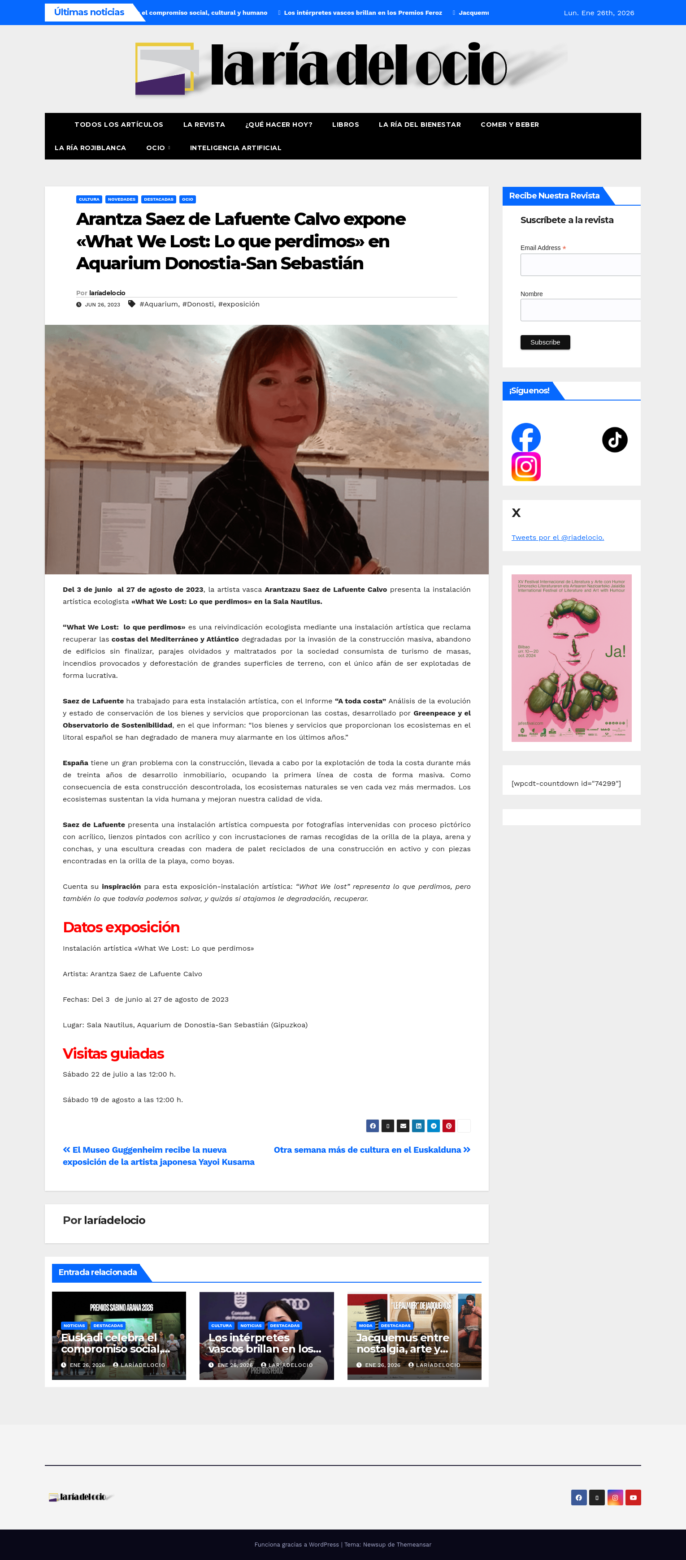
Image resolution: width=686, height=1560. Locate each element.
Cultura (89, 199)
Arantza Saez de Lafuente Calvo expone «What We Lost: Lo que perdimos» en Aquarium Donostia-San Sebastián (240, 241)
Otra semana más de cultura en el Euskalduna (372, 1150)
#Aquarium (158, 304)
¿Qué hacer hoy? (279, 125)
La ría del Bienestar (420, 125)
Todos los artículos (119, 125)
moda (366, 1325)
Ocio (157, 148)
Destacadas (159, 199)
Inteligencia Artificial (236, 148)
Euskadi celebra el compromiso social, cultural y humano (111, 1348)
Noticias (74, 1325)
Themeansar (414, 1544)
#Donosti (198, 304)
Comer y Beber (510, 125)
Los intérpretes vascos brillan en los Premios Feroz (260, 1348)
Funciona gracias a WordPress (297, 1544)
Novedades (121, 199)
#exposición (239, 304)
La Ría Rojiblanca (90, 148)
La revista (204, 125)
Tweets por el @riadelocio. (558, 537)
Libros (345, 125)
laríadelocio (107, 293)
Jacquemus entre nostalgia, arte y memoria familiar (402, 1348)
